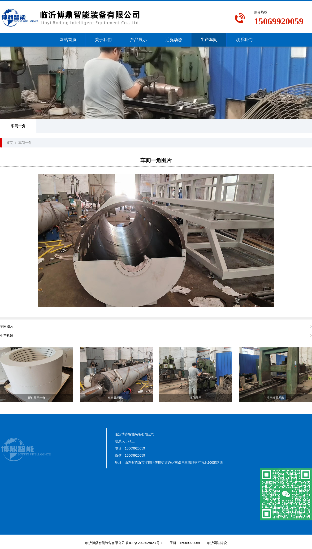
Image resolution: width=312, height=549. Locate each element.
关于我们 (103, 39)
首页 (9, 143)
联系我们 (244, 39)
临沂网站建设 (217, 543)
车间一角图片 (156, 160)
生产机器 (6, 335)
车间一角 (18, 126)
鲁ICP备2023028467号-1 (144, 543)
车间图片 (6, 326)
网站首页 (68, 39)
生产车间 (208, 39)
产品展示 (138, 39)
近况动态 (173, 39)
